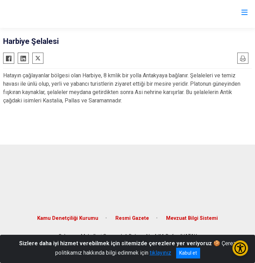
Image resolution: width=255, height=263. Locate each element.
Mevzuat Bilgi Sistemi (192, 218)
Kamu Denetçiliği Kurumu (67, 218)
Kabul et (188, 253)
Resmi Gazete (132, 218)
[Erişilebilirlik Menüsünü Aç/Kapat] (240, 248)
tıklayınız (160, 252)
